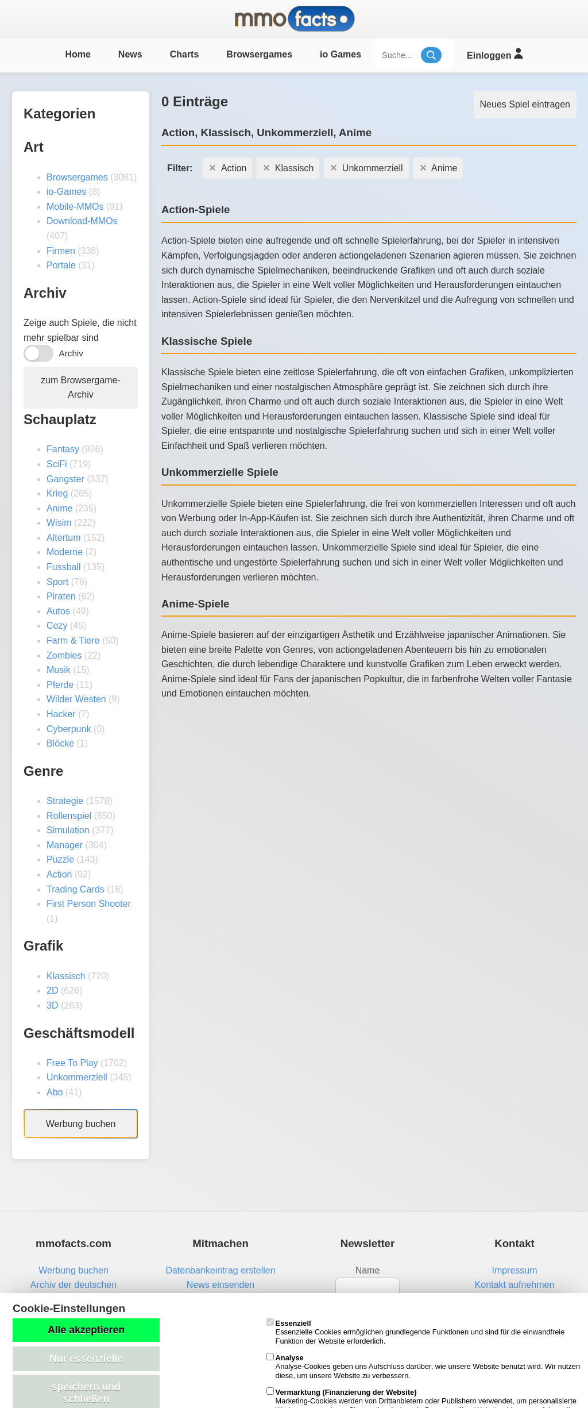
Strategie (65, 801)
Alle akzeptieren (86, 1330)
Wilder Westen (76, 699)
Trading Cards (76, 889)
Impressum (514, 1270)
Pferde (60, 685)
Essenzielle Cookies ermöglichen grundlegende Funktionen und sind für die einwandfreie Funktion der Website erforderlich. (415, 1332)
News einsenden (220, 1285)
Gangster (65, 479)
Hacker (61, 714)
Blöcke (60, 743)
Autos (58, 611)
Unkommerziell (77, 1077)
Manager (65, 845)
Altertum (64, 538)
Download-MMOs (82, 221)
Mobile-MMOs (75, 206)
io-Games (66, 192)
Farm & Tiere (73, 640)
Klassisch (66, 976)
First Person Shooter (89, 904)
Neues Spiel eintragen (525, 104)
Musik (59, 670)
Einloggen (495, 53)
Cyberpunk (69, 729)
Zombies (64, 655)
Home (77, 54)
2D (52, 990)
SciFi (57, 464)
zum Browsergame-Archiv (81, 387)
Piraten (61, 596)
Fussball (64, 567)
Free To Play (72, 1063)
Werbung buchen (81, 1124)
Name (367, 1270)
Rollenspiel (69, 816)
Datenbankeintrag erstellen (220, 1270)
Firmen (61, 251)
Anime (59, 508)
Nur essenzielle (86, 1358)
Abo (55, 1092)
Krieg (57, 493)
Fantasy (63, 449)
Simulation (68, 830)
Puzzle (60, 859)
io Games (340, 54)
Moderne (65, 552)
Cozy (57, 625)
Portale (61, 265)
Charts (184, 54)
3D (52, 1005)
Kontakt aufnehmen (515, 1285)
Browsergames (259, 54)
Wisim (59, 523)
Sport (57, 582)
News (130, 54)
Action (59, 874)
